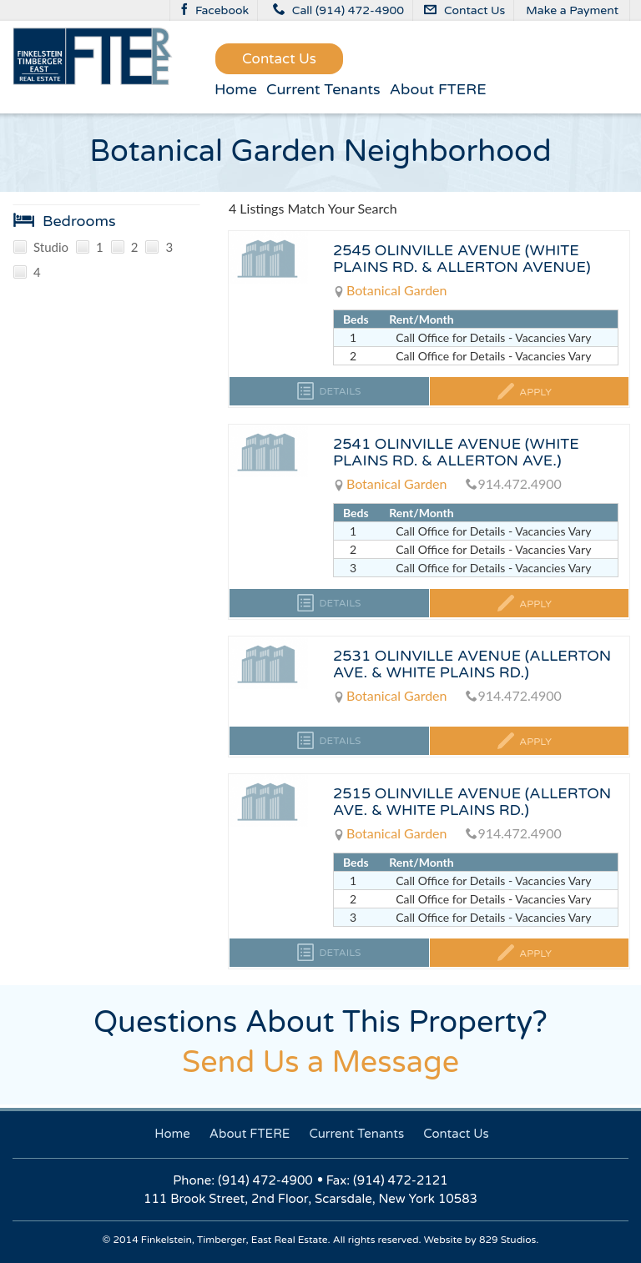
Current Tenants (323, 89)
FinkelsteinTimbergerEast (93, 56)
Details (338, 391)
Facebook (215, 10)
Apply (534, 392)
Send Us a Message (320, 1062)
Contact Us (465, 10)
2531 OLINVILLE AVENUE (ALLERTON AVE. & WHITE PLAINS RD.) (472, 664)
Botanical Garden (390, 290)
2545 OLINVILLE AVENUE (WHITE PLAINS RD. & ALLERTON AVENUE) (462, 258)
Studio (40, 247)
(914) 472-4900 (265, 1180)
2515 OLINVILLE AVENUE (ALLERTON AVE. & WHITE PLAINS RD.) (472, 801)
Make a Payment (572, 10)
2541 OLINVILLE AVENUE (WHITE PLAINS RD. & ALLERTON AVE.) (456, 452)
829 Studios (507, 1239)
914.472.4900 (513, 483)
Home (236, 89)
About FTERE (438, 89)
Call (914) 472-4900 (338, 10)
